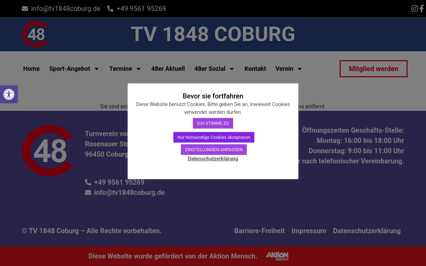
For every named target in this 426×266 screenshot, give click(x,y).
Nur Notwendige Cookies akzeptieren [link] (214, 137)
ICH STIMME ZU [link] (213, 123)
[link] (9, 94)
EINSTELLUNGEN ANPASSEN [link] (214, 149)
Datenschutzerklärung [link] (213, 159)
